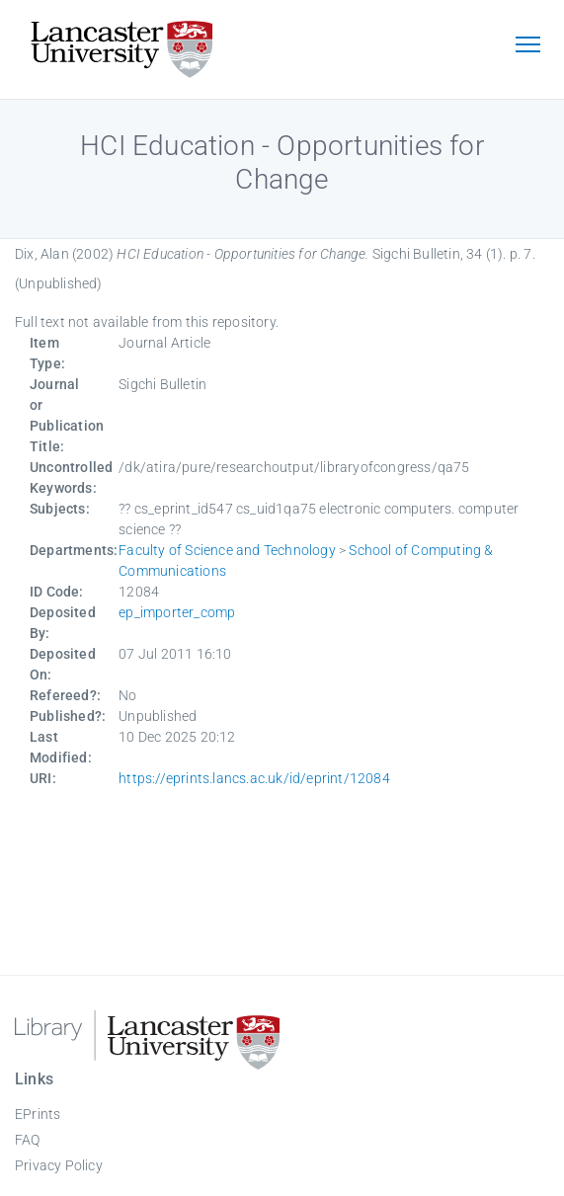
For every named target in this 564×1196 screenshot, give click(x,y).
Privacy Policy (59, 1165)
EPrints (37, 1114)
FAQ (27, 1140)
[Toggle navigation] (527, 46)
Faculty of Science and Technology (227, 550)
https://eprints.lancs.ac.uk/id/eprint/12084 (254, 778)
